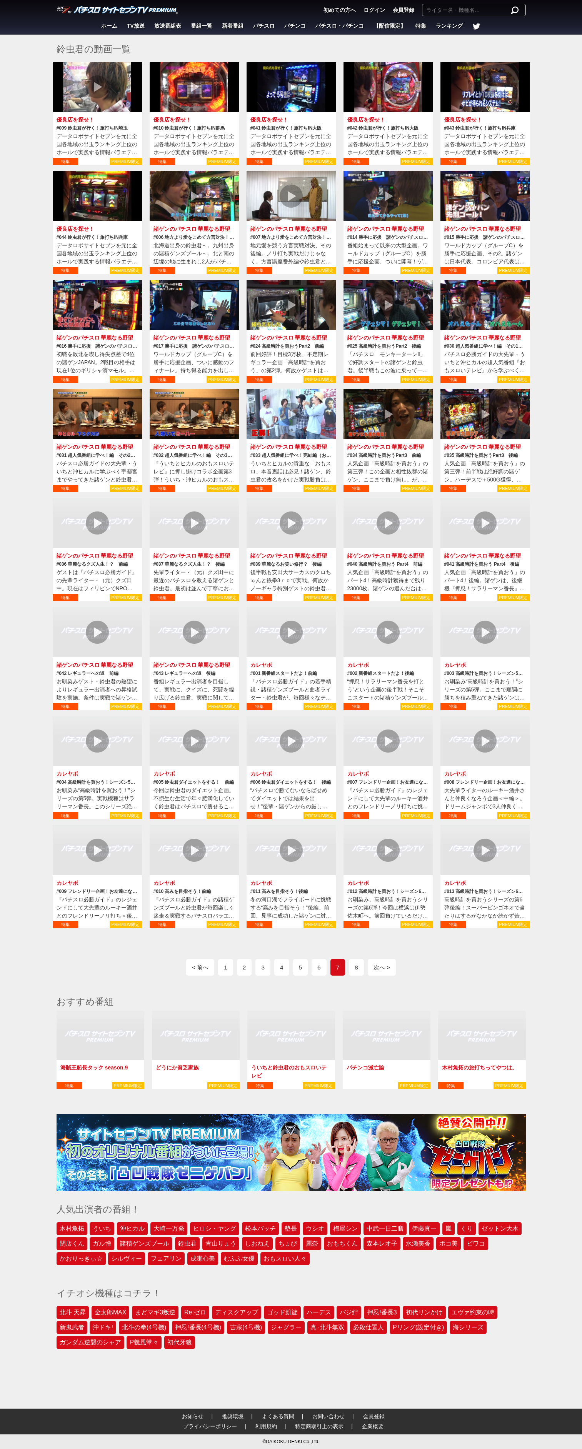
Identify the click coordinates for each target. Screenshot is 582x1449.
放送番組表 (167, 26)
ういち (102, 1228)
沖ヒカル (132, 1228)
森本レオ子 (382, 1243)
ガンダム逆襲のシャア (90, 1342)
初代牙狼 (179, 1342)
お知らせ (192, 1416)
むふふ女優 (239, 1258)
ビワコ (476, 1243)
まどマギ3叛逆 (155, 1312)
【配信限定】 (390, 26)
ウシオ (315, 1228)
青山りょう (220, 1243)
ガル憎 (102, 1243)
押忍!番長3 (382, 1312)
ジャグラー (286, 1327)
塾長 (291, 1228)
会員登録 (403, 10)
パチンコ (295, 26)
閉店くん (72, 1243)
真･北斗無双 (327, 1327)
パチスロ (264, 26)
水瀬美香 (418, 1243)
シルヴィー (126, 1258)
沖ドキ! (103, 1327)
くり (466, 1228)
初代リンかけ (424, 1312)
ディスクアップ (236, 1312)
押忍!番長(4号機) (198, 1327)
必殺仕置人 (368, 1327)
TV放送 (136, 26)
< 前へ (200, 967)
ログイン (374, 10)
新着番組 (232, 26)
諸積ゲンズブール (144, 1243)
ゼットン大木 (500, 1228)
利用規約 (266, 1426)
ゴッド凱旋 (282, 1312)
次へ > (382, 967)
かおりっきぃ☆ (81, 1258)
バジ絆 (349, 1312)
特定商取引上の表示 (319, 1426)
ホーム (109, 26)
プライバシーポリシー (210, 1426)
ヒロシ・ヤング (214, 1228)
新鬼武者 (72, 1327)
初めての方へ (340, 10)
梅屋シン (345, 1228)
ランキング (449, 26)
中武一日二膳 (385, 1228)
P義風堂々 (144, 1342)
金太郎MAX (111, 1312)
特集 (420, 26)
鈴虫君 (187, 1243)
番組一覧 (201, 26)
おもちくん (342, 1243)
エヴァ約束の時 (472, 1312)
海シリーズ (468, 1327)
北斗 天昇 (73, 1312)
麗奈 (312, 1243)
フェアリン (166, 1258)
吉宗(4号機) (246, 1327)
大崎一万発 (168, 1228)
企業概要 (373, 1426)
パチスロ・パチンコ (339, 26)
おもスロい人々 (285, 1258)
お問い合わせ (328, 1416)
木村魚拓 (72, 1228)
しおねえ (257, 1243)
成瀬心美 (202, 1258)
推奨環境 (232, 1416)
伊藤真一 (424, 1228)
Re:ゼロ (195, 1312)
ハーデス (319, 1312)
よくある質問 (278, 1416)
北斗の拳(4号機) (144, 1327)
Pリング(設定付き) (418, 1327)
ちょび (287, 1243)
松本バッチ (260, 1228)
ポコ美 (448, 1243)
